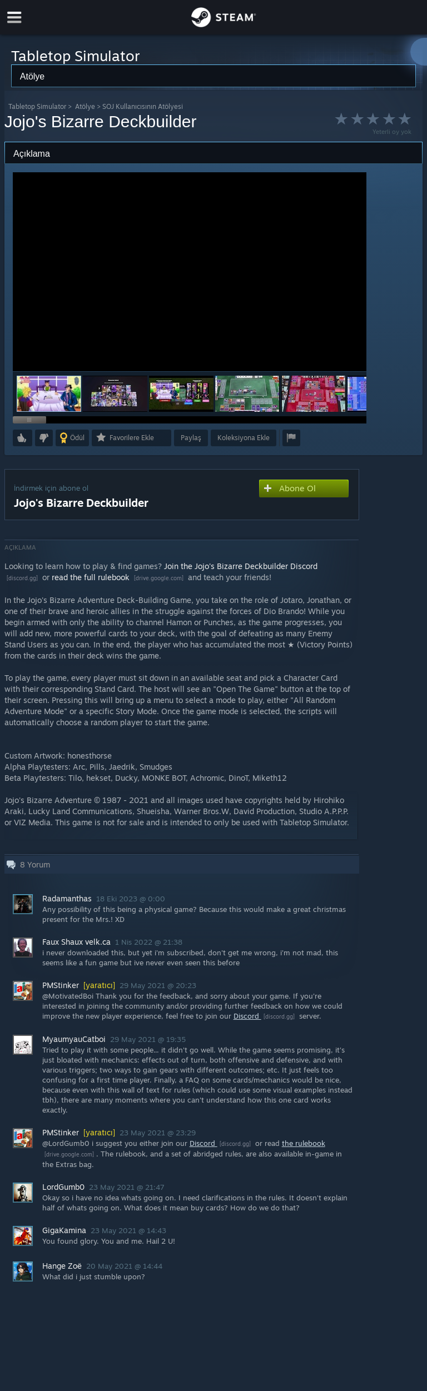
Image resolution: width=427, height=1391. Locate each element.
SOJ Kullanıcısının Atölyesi (142, 106)
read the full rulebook (92, 577)
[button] (115, 394)
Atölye (85, 106)
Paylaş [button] (191, 437)
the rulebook (303, 1143)
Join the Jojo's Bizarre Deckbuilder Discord (240, 566)
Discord (247, 1015)
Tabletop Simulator (37, 106)
